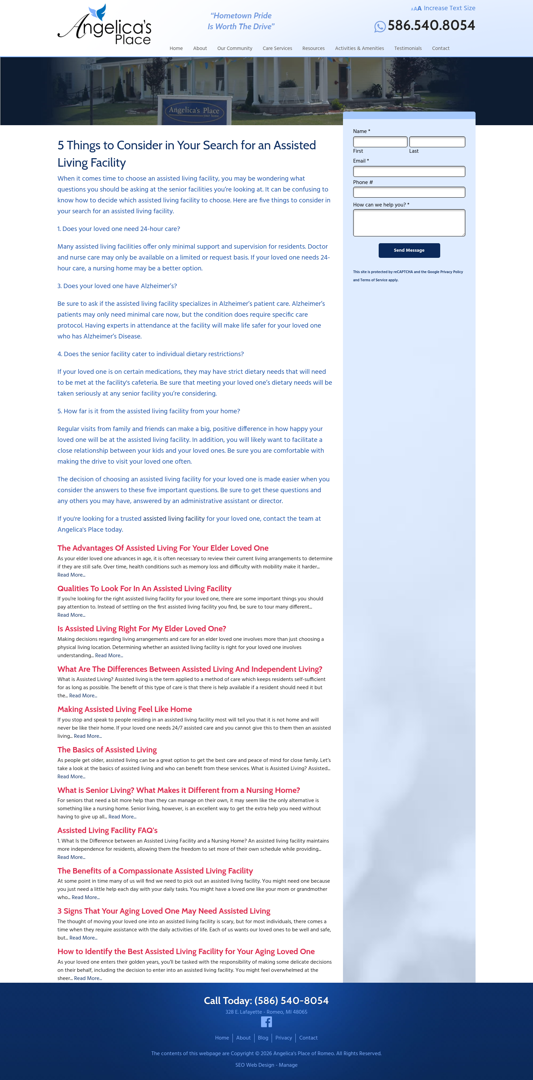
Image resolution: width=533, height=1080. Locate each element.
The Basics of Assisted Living (107, 749)
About (200, 49)
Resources (314, 49)
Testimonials (408, 49)
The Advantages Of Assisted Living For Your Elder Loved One (163, 548)
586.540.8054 (425, 26)
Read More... (71, 575)
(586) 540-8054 (291, 1000)
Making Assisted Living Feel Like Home (124, 709)
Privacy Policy (451, 272)
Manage (288, 1065)
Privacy (283, 1038)
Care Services (277, 49)
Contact (441, 49)
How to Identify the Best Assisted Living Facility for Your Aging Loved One (186, 951)
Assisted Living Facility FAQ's (107, 830)
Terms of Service (374, 280)
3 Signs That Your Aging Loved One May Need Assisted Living (163, 911)
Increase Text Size (443, 8)
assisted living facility (174, 519)
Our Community (234, 49)
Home (176, 49)
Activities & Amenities (359, 49)
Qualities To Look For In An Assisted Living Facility (144, 588)
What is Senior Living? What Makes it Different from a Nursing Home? (178, 790)
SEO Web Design (254, 1065)
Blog (263, 1038)
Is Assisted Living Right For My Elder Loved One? (141, 628)
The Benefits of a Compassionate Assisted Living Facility (155, 871)
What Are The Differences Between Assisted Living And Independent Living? (190, 669)
